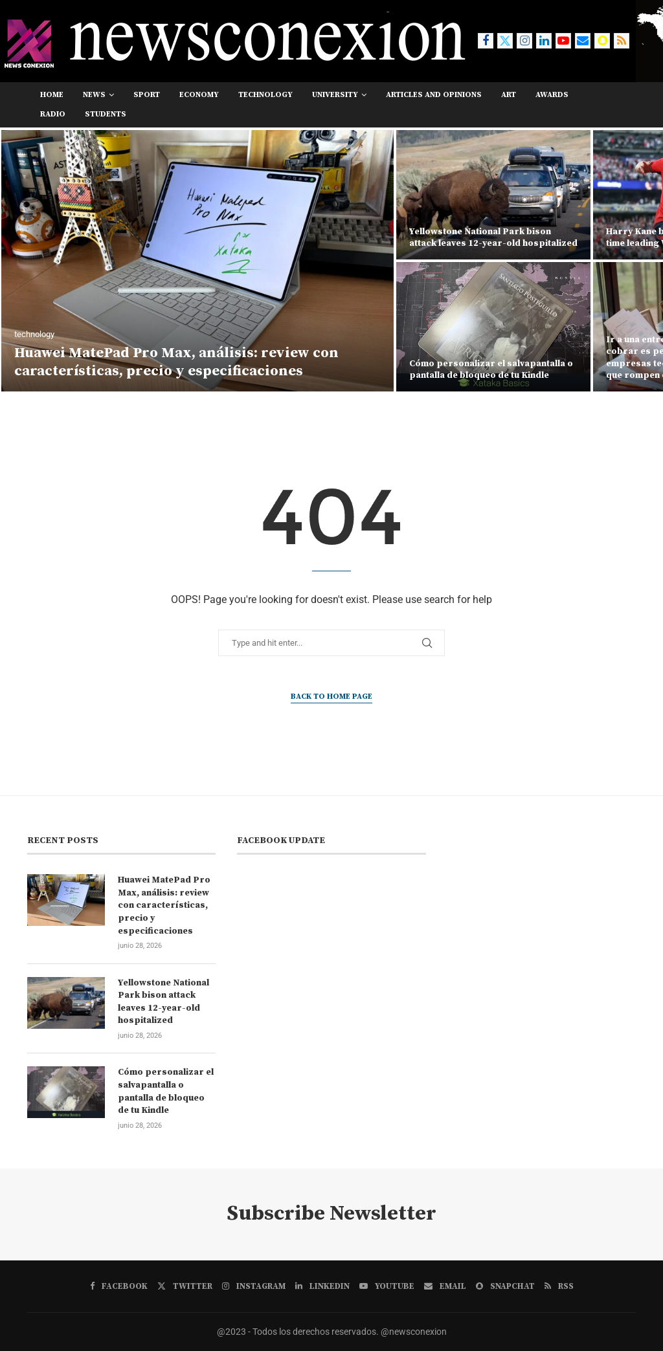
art (508, 95)
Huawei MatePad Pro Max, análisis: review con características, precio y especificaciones (176, 362)
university (335, 95)
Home (51, 95)
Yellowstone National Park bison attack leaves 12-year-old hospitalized (493, 237)
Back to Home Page (331, 696)
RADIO (52, 114)
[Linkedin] (544, 41)
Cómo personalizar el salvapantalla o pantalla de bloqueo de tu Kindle (491, 369)
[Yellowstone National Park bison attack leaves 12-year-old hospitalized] (493, 194)
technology (265, 95)
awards (551, 95)
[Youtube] (563, 41)
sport (146, 95)
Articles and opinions (434, 95)
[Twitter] (505, 41)
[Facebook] (485, 41)
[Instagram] (524, 41)
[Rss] (621, 41)
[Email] (582, 41)
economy (199, 95)
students (105, 114)
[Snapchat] (602, 41)
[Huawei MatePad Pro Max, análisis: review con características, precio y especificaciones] (197, 260)
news (94, 95)
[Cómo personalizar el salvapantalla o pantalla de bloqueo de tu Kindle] (493, 326)
